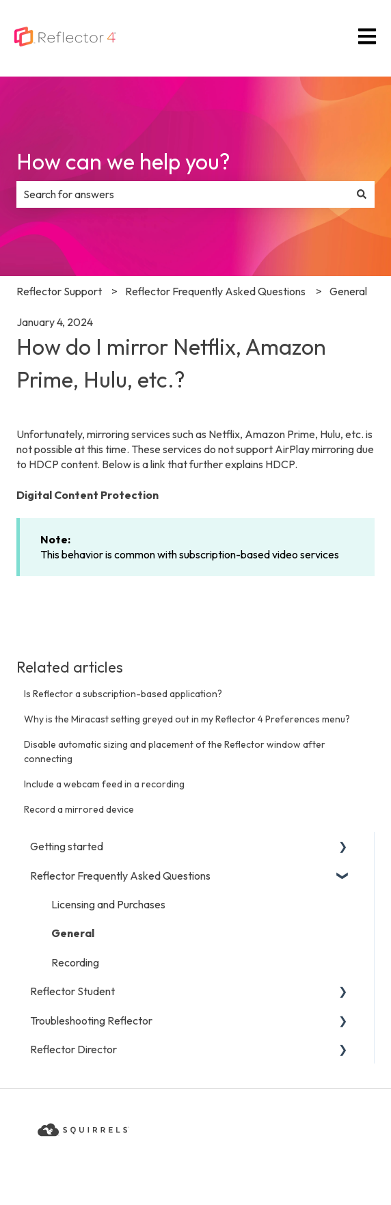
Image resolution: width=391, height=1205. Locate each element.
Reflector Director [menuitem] (73, 1049)
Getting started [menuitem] (66, 846)
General (348, 291)
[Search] (362, 194)
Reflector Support (59, 291)
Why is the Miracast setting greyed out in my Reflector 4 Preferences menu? (187, 719)
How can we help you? (123, 161)
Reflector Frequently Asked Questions (215, 291)
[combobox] (182, 194)
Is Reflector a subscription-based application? (123, 694)
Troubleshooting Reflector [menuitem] (91, 1020)
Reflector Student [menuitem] (72, 991)
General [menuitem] (72, 933)
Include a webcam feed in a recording (104, 784)
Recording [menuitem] (75, 962)
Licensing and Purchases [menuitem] (108, 904)
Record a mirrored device (79, 809)
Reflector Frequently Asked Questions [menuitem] (120, 875)
